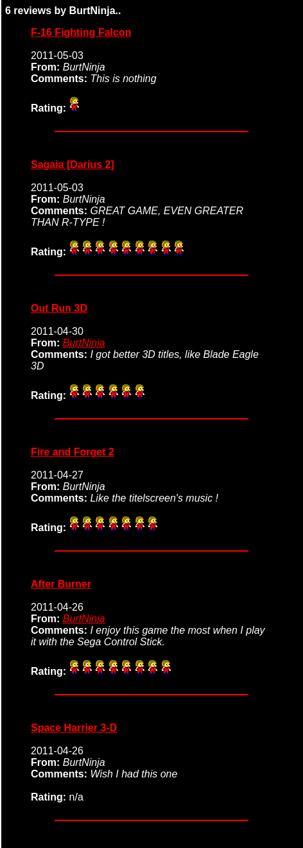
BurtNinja (84, 342)
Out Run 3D (59, 308)
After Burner (61, 584)
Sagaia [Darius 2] (72, 164)
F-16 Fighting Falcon (81, 32)
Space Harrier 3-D (74, 727)
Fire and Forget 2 (72, 451)
